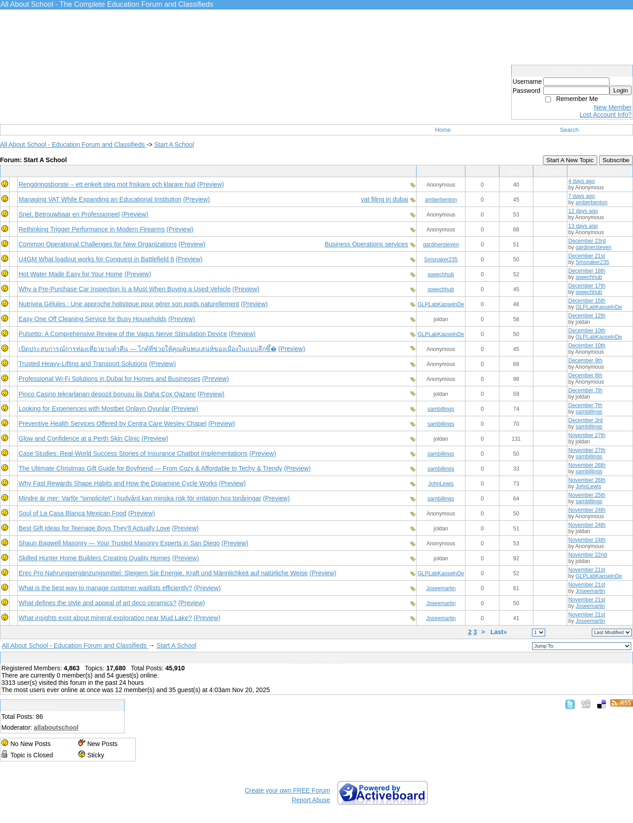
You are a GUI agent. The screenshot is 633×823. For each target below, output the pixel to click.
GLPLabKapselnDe (440, 304)
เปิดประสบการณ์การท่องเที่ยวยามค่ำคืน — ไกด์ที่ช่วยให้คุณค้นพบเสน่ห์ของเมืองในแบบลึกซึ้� (148, 348)
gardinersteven (441, 244)
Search (569, 129)
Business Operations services (366, 244)
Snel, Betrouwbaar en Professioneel (69, 214)
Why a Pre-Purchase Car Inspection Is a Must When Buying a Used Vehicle (124, 289)
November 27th (586, 435)
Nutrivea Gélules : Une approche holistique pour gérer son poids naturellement (129, 304)
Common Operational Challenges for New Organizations (98, 244)
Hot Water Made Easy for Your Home (71, 274)
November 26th (586, 465)
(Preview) (210, 184)
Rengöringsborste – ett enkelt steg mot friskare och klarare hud (107, 184)
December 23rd (587, 241)
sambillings (440, 409)
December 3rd (585, 420)
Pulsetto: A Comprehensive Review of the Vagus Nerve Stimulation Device (123, 333)
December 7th (585, 390)
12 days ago (583, 211)
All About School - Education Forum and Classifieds (73, 144)
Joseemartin (441, 588)
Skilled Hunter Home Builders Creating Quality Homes (94, 558)
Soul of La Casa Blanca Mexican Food (72, 513)
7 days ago (581, 196)
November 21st (586, 570)
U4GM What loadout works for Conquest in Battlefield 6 (96, 259)
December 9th (585, 360)
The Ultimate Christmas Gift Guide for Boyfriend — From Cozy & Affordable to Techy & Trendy (150, 468)
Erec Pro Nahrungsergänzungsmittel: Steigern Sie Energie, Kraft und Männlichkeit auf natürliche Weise (163, 573)
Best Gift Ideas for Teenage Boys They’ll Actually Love (94, 528)
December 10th (586, 330)
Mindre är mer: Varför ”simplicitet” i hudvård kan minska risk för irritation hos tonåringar (140, 498)
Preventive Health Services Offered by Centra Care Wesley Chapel (112, 423)
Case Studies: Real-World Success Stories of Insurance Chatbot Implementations (133, 453)
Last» (499, 631)
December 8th (585, 375)
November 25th (586, 495)
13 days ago (583, 226)
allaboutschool (56, 727)
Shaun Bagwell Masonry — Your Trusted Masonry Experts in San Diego (119, 543)
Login (620, 90)
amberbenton (441, 200)
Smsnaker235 (441, 259)
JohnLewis (441, 484)
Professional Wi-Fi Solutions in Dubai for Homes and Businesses (110, 378)
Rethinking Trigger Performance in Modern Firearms (92, 229)
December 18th (586, 271)
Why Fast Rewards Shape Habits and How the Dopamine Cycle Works (118, 483)
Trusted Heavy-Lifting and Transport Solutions (83, 363)
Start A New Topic (570, 160)
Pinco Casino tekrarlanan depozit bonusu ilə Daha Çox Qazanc (107, 394)
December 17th (586, 286)
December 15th (586, 301)
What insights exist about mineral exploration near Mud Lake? (105, 617)
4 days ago (581, 181)
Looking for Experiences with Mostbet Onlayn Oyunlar (94, 408)
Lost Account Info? (606, 114)
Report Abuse (311, 800)
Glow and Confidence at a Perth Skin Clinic (79, 438)
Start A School (174, 144)
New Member (613, 107)
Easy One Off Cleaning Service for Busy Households (93, 318)
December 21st (586, 256)
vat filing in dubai (384, 199)
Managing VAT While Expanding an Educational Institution (100, 199)
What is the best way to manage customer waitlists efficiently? (105, 588)
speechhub (440, 274)
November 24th (586, 510)
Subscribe (616, 160)
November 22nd (587, 555)
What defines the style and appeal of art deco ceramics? (98, 602)
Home (443, 129)
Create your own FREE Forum (287, 790)
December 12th (586, 316)
